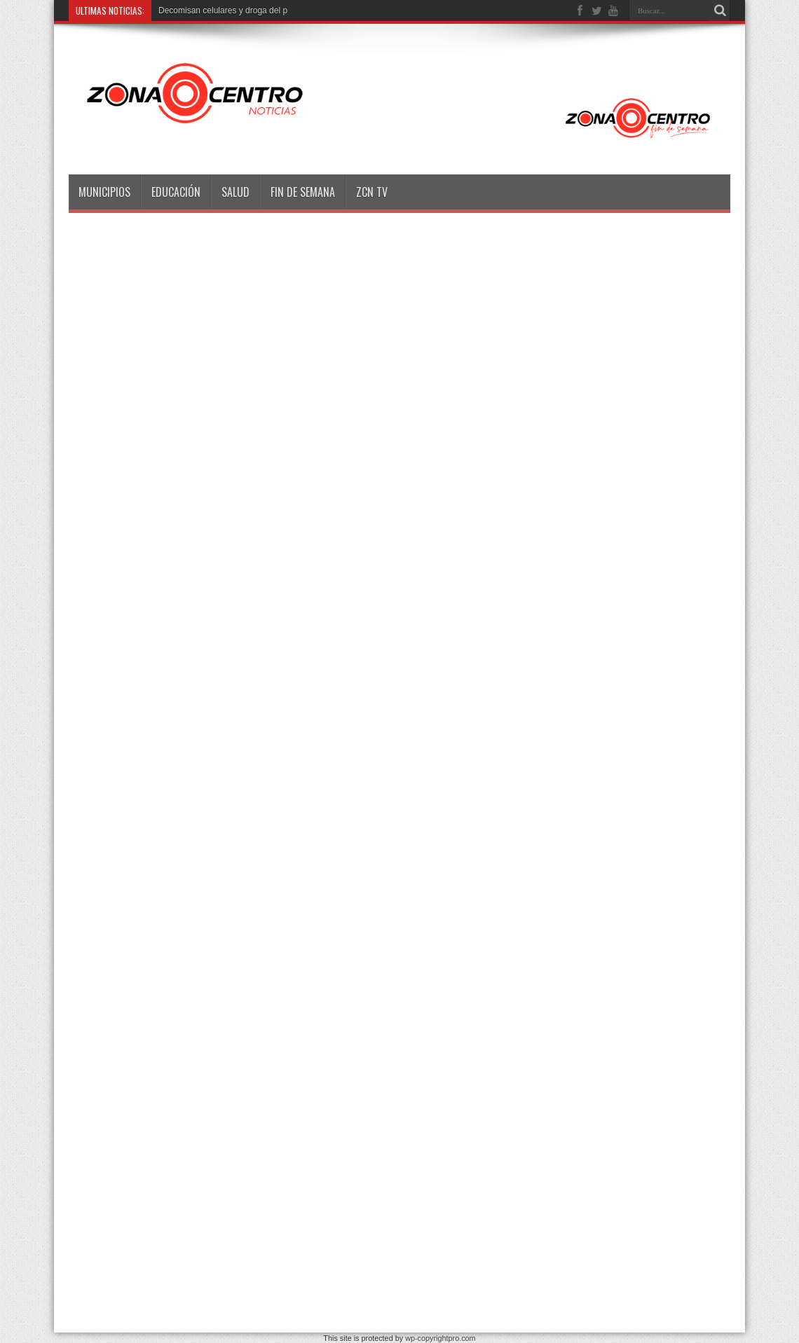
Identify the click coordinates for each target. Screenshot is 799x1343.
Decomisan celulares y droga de (218, 10)
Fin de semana (303, 192)
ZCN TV (372, 192)
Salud (235, 192)
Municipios (104, 192)
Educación (175, 192)
